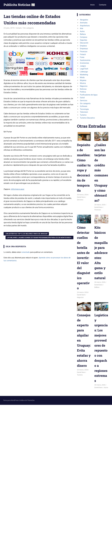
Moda (82, 77)
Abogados (84, 20)
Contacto (102, 5)
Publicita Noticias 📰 (19, 5)
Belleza (83, 34)
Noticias (83, 89)
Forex (82, 57)
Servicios (83, 100)
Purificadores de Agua (88, 95)
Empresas (84, 49)
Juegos (83, 66)
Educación (84, 43)
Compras (83, 37)
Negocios (83, 86)
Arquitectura (85, 26)
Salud (82, 98)
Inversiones (84, 63)
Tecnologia (84, 109)
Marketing (84, 75)
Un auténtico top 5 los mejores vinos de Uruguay (27, 234)
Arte (81, 28)
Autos (82, 31)
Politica (83, 92)
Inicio (92, 5)
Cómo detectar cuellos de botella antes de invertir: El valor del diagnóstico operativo (83, 257)
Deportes (83, 40)
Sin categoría (28, 28)
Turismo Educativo (87, 118)
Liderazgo (84, 72)
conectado (25, 252)
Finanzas (83, 51)
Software (83, 106)
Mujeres (83, 80)
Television (84, 112)
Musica (83, 83)
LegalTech (84, 69)
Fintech (83, 54)
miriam (19, 28)
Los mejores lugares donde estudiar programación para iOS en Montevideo (39, 237)
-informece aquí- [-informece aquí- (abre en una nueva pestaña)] (17, 189)
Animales (83, 23)
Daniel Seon (81, 197)
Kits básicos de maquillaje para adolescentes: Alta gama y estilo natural (101, 252)
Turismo (83, 115)
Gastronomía (85, 60)
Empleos (83, 46)
